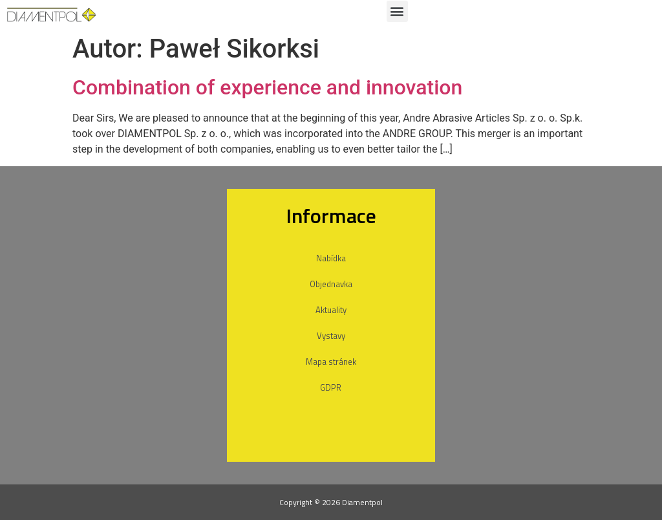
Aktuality (331, 309)
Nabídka (331, 258)
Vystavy (331, 335)
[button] (397, 11)
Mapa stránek (331, 361)
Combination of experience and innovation (267, 87)
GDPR (330, 387)
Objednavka (331, 283)
